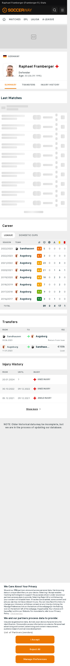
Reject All (35, 649)
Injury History (50, 84)
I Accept (35, 639)
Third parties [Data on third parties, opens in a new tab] (16, 613)
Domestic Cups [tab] (28, 235)
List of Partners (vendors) (18, 632)
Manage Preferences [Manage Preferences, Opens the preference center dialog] (35, 659)
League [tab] (8, 235)
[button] (55, 10)
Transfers (28, 84)
